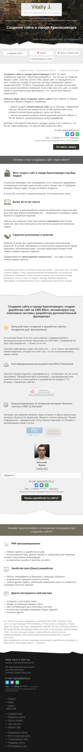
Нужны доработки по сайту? (41, 498)
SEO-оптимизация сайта (19, 736)
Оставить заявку (66, 147)
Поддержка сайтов (16, 743)
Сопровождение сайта (41, 59)
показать (74, 137)
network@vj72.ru (70, 130)
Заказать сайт (14, 727)
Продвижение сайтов (17, 732)
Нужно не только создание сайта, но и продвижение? (57, 39)
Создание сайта (15, 53)
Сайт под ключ (14, 724)
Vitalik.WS (42, 468)
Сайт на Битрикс (15, 720)
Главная (11, 699)
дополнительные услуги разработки (44, 118)
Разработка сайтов (16, 717)
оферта (8, 662)
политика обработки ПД (23, 662)
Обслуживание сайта (17, 746)
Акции (10, 702)
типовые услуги (47, 123)
